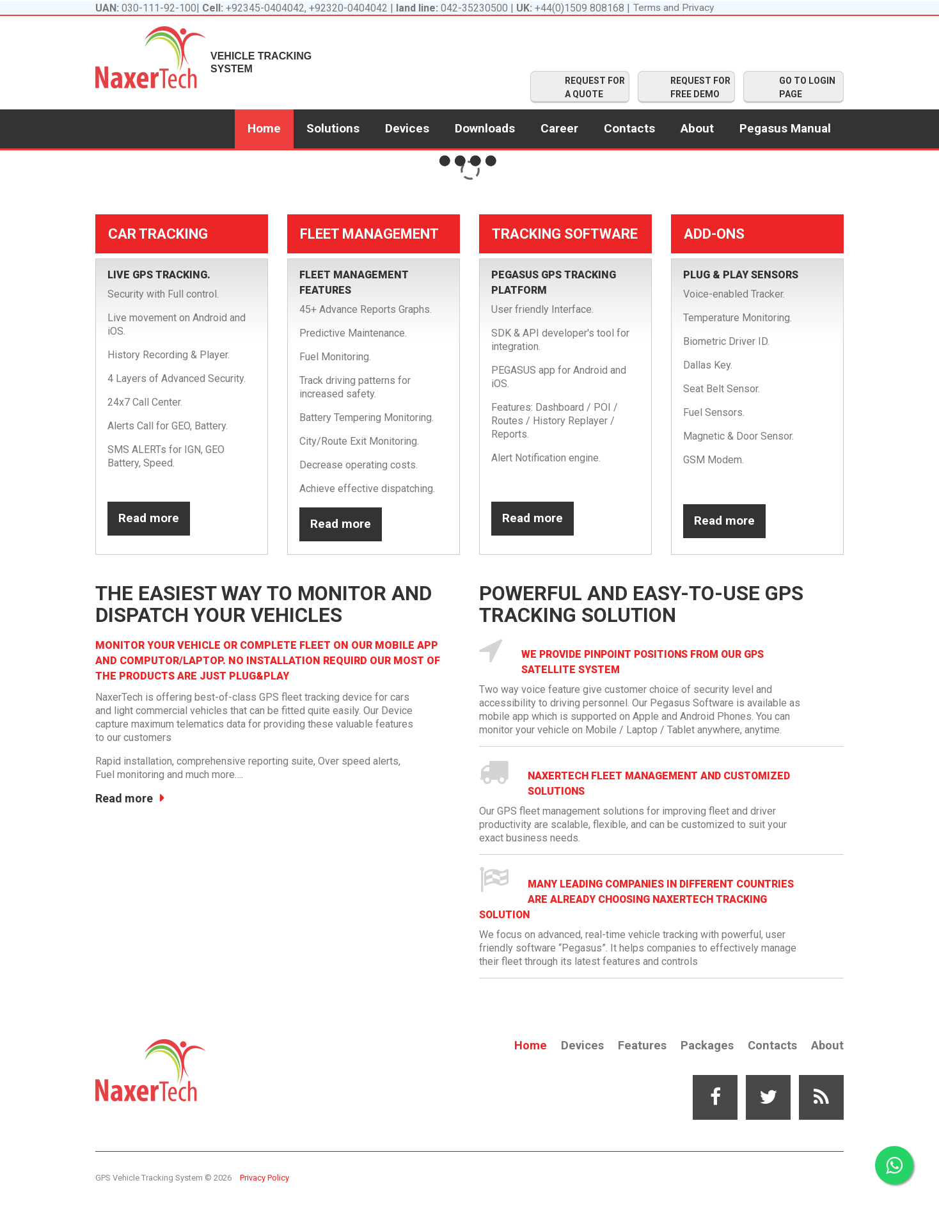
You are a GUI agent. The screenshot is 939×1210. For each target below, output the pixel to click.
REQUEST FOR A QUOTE (595, 87)
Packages (704, 1045)
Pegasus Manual (785, 128)
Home (264, 128)
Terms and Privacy (674, 8)
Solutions (332, 128)
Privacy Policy (264, 1177)
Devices (407, 128)
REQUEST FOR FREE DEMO (700, 87)
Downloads (485, 128)
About (697, 128)
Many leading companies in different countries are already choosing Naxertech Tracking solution (640, 899)
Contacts (629, 128)
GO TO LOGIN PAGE (807, 87)
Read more (148, 521)
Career (559, 128)
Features (638, 1045)
